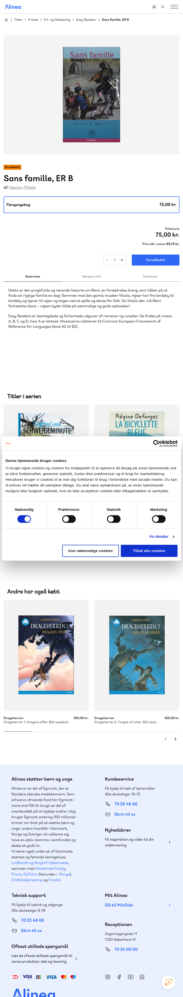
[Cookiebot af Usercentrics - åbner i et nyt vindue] (157, 443)
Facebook (119, 951)
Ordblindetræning (26, 854)
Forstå (54, 854)
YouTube (130, 951)
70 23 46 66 (32, 894)
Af (6, 187)
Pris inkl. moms (153, 244)
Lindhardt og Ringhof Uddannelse (39, 836)
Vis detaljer (158, 536)
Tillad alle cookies (149, 551)
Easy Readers (86, 20)
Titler (18, 20)
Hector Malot (22, 187)
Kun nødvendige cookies (90, 551)
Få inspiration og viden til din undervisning (129, 816)
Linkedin (142, 951)
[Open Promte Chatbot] (168, 982)
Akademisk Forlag (50, 842)
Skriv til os (124, 788)
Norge (64, 848)
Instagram (108, 951)
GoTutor (31, 848)
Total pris (172, 229)
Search (162, 6)
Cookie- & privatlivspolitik (50, 983)
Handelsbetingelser (84, 983)
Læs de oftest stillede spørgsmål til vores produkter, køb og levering (41, 932)
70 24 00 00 (126, 923)
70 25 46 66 (125, 778)
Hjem (6, 19)
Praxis (16, 848)
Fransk (33, 20)
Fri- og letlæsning (57, 20)
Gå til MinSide (119, 879)
